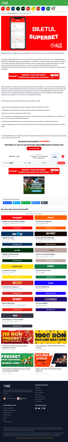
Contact (5, 417)
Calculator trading (7, 421)
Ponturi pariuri (38, 390)
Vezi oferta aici (34, 148)
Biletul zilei (37, 388)
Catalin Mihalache (12, 13)
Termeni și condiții (7, 412)
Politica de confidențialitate (10, 410)
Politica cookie (6, 414)
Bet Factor (38, 349)
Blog (4, 419)
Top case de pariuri (39, 392)
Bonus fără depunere (40, 397)
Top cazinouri (38, 394)
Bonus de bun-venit (40, 399)
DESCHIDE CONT (17, 228)
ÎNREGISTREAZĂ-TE (51, 244)
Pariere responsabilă (8, 408)
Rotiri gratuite (38, 401)
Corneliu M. (38, 372)
